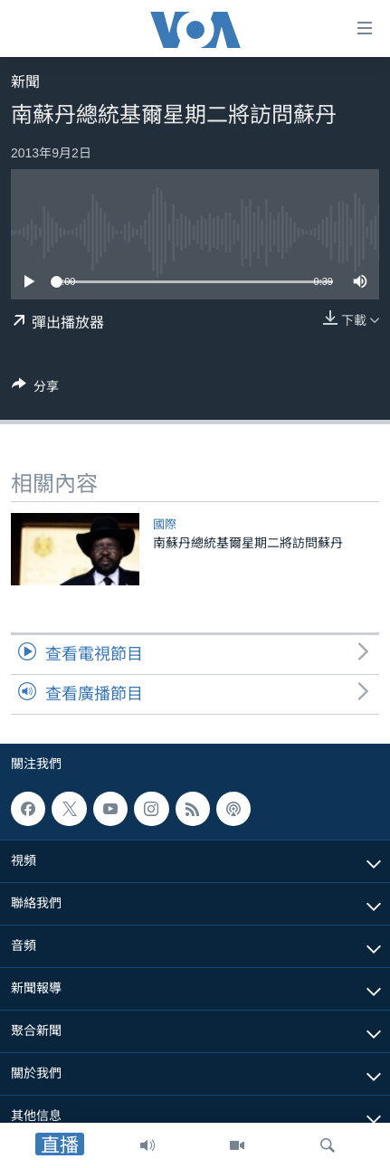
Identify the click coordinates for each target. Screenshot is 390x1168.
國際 (164, 524)
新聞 (25, 82)
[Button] (35, 389)
